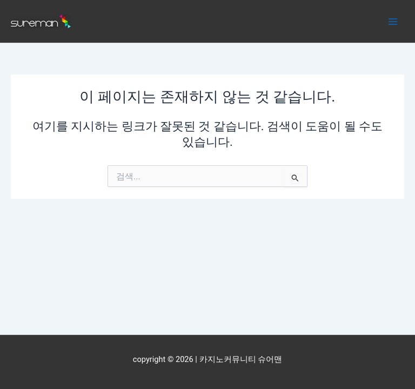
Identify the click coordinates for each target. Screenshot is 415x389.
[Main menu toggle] (392, 21)
